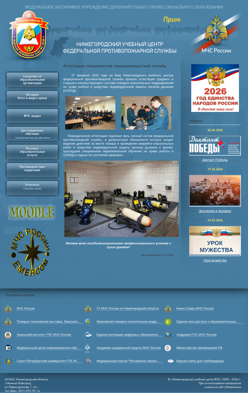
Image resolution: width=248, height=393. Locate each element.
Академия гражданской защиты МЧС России (129, 348)
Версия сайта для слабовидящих (200, 361)
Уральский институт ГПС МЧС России (44, 334)
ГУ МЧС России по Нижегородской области (128, 308)
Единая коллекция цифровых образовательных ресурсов (138, 334)
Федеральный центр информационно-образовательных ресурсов (64, 348)
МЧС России (26, 308)
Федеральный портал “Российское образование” (131, 361)
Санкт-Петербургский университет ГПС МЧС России (54, 361)
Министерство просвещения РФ (199, 348)
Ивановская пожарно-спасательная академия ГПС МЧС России (142, 321)
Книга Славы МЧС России (195, 308)
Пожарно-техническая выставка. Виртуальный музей (55, 321)
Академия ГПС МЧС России (196, 334)
